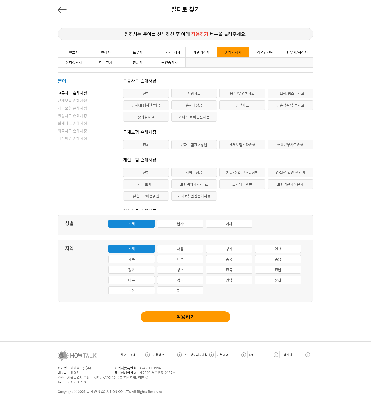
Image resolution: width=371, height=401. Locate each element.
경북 (180, 280)
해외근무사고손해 (290, 144)
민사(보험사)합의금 (146, 105)
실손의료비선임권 (146, 196)
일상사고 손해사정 (72, 115)
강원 (131, 269)
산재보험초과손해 (242, 144)
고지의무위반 (242, 184)
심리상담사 (74, 62)
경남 (229, 280)
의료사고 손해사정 (72, 131)
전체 (146, 93)
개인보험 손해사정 (72, 108)
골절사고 (242, 105)
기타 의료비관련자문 (194, 117)
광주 (180, 269)
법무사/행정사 (297, 52)
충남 (278, 259)
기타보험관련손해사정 (194, 196)
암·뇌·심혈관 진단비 (290, 172)
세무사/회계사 (169, 52)
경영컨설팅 (265, 52)
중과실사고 (146, 117)
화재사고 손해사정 (72, 123)
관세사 (138, 62)
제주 (180, 290)
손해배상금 (194, 105)
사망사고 (194, 93)
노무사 (138, 52)
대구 (131, 280)
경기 (229, 248)
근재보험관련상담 (194, 144)
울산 (278, 280)
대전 (180, 259)
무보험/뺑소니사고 (290, 93)
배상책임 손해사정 (72, 138)
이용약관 (158, 354)
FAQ (252, 354)
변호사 (74, 52)
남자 (180, 223)
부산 (131, 290)
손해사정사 (233, 52)
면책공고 (222, 354)
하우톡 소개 (128, 354)
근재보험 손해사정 (72, 100)
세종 (131, 259)
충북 (229, 259)
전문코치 (105, 62)
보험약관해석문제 (290, 184)
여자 (229, 223)
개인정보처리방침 (196, 354)
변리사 (106, 52)
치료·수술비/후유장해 (242, 172)
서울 (180, 248)
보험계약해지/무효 (194, 184)
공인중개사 (169, 62)
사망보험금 (194, 172)
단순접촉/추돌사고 (290, 105)
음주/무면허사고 (242, 93)
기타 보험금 (146, 184)
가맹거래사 (201, 52)
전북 (229, 269)
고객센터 (286, 354)
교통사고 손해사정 (72, 93)
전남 (278, 269)
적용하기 (185, 316)
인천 (278, 248)
